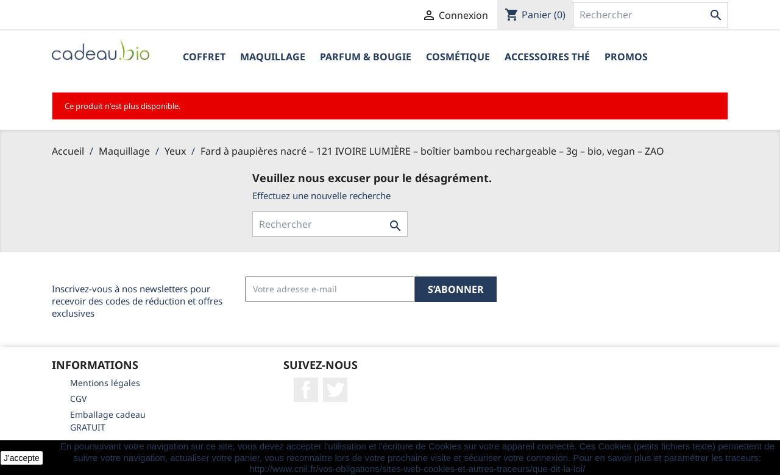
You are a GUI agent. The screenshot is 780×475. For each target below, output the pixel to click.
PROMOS (626, 56)
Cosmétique (458, 56)
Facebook (306, 390)
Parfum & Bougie (365, 56)
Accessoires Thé (547, 56)
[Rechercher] (650, 14)
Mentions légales (105, 383)
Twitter (335, 390)
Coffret (204, 56)
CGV (78, 398)
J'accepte (22, 458)
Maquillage (272, 56)
